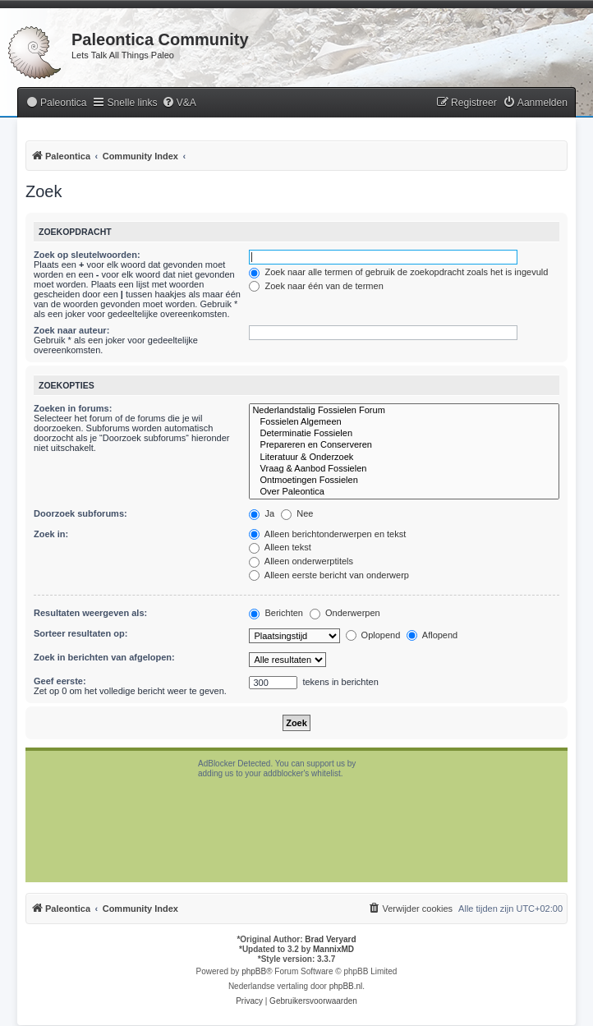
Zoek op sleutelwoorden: (87, 255)
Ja (261, 513)
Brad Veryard (330, 939)
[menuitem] (55, 103)
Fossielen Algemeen (404, 422)
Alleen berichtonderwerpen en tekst (327, 534)
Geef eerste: (60, 681)
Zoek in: (51, 534)
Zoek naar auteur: (71, 330)
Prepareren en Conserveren (404, 445)
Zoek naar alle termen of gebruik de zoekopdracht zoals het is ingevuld (398, 272)
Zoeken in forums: (73, 408)
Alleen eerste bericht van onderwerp (329, 575)
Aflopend (432, 635)
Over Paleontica (404, 492)
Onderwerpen (345, 613)
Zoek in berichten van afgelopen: (104, 657)
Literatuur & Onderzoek (404, 457)
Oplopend (373, 635)
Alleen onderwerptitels (301, 561)
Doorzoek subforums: (80, 513)
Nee (297, 513)
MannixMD (333, 949)
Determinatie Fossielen (404, 433)
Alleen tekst (279, 547)
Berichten (276, 613)
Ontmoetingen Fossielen (404, 480)
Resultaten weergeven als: (90, 613)
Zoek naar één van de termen (316, 286)
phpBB (253, 971)
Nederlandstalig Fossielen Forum (404, 410)
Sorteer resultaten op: (80, 633)
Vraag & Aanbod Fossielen (404, 469)
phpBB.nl (346, 986)
